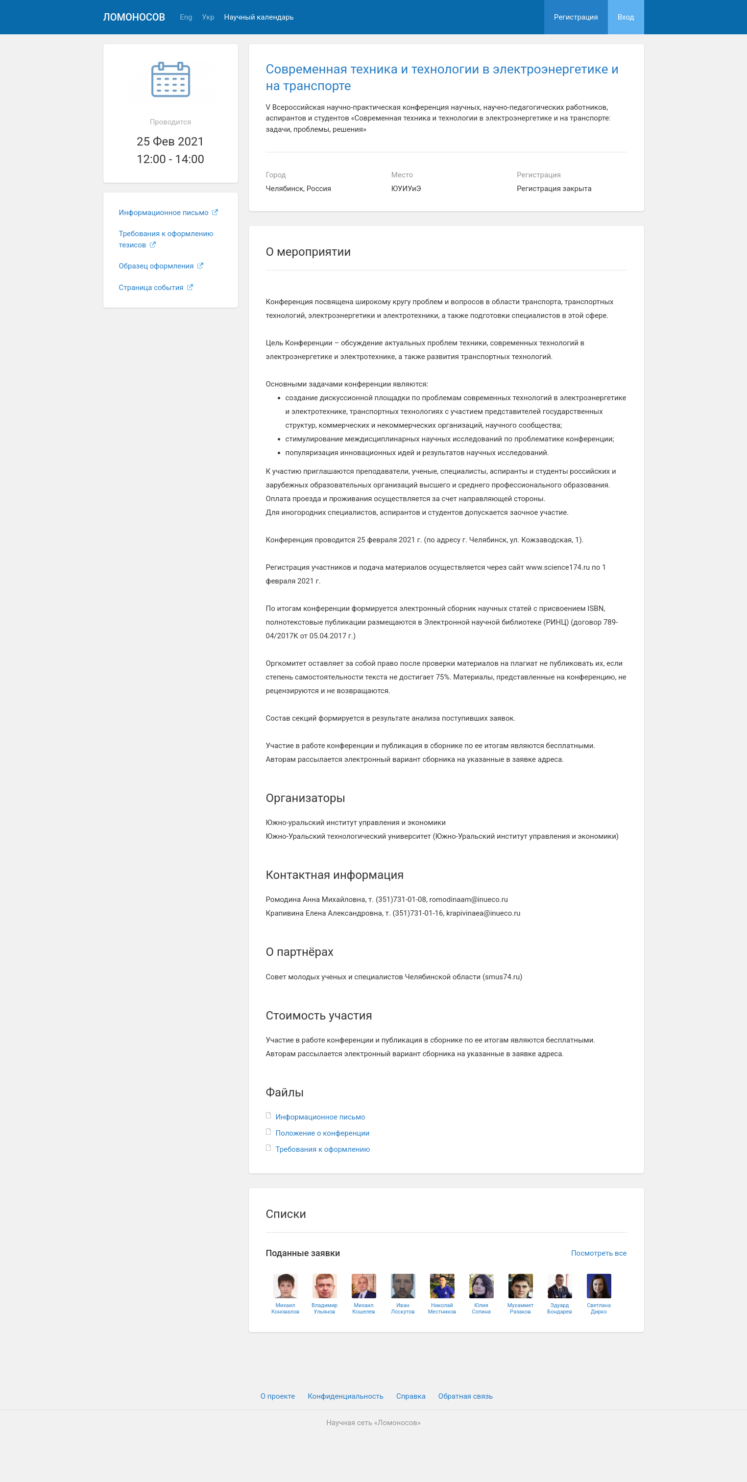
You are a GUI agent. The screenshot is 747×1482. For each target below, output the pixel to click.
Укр (208, 17)
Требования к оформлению (323, 1149)
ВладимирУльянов (324, 1308)
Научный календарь (259, 17)
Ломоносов (134, 17)
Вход (626, 17)
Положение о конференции (323, 1133)
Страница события (156, 287)
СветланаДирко (599, 1308)
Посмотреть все (599, 1253)
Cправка (411, 1396)
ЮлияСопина (481, 1308)
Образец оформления (161, 266)
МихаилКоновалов (285, 1308)
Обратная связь (465, 1396)
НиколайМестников (442, 1308)
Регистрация (576, 17)
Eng (186, 17)
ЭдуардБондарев (559, 1308)
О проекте (278, 1396)
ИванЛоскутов (403, 1308)
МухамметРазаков (520, 1308)
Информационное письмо (168, 212)
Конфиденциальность (346, 1396)
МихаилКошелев (363, 1308)
